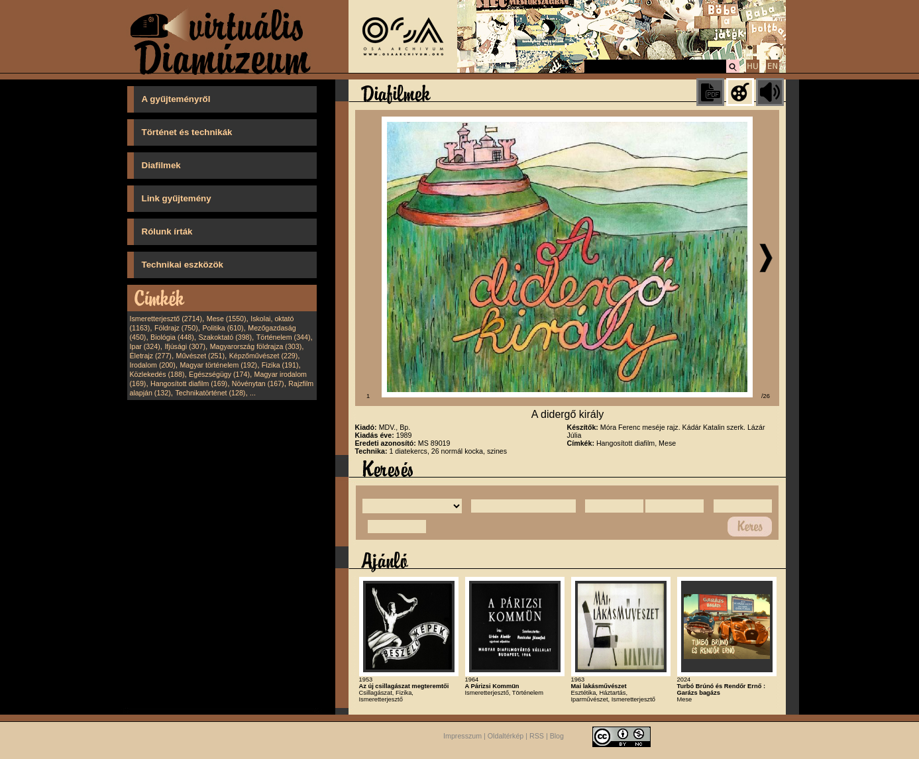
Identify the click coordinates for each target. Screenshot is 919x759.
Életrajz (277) (151, 356)
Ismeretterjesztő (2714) (166, 319)
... (253, 393)
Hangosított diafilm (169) (188, 383)
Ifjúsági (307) (184, 346)
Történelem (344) (283, 337)
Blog (557, 736)
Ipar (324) (145, 346)
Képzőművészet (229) (263, 356)
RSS (536, 736)
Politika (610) (222, 328)
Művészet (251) (200, 356)
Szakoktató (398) (225, 337)
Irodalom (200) (153, 365)
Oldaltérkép (506, 736)
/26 (765, 396)
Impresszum (462, 736)
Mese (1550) (226, 319)
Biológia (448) (172, 337)
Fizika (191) (280, 365)
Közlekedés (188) (157, 374)
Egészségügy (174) (219, 374)
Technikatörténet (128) (210, 393)
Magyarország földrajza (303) (256, 346)
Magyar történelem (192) (218, 365)
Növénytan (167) (258, 383)
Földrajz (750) (176, 328)
